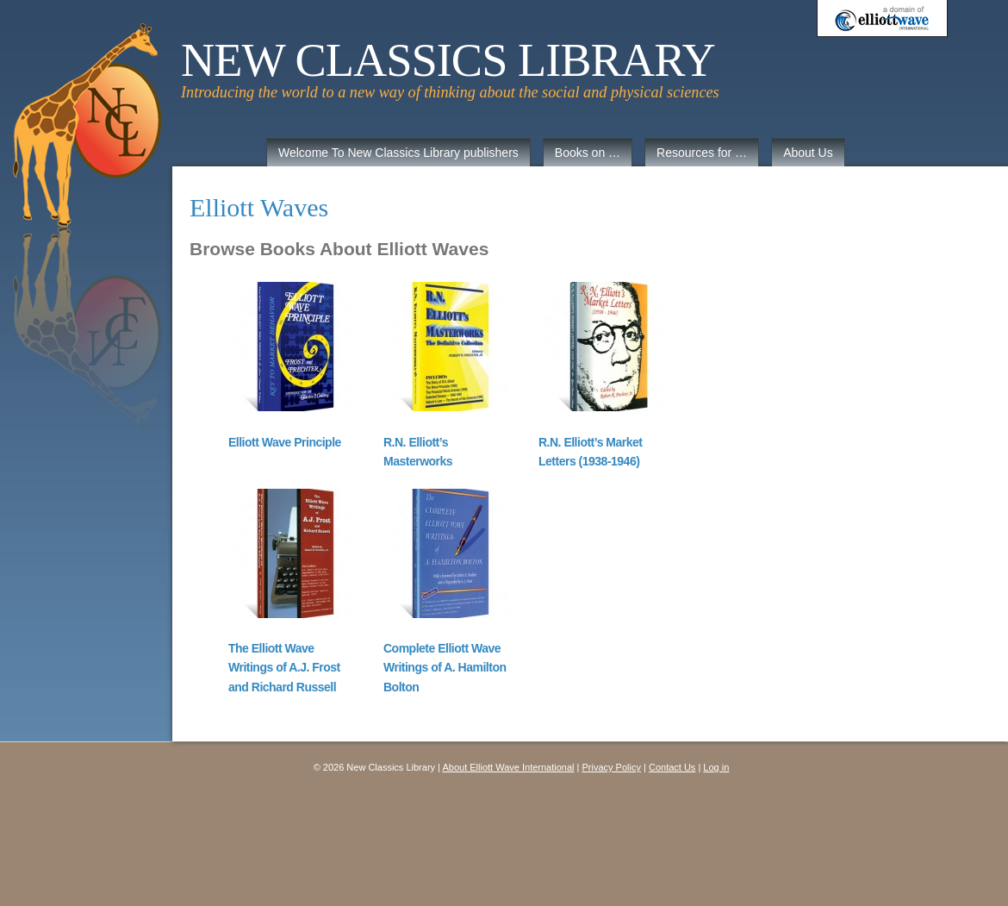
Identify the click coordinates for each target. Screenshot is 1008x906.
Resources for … (701, 152)
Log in (716, 767)
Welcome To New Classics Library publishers (398, 152)
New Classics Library (448, 60)
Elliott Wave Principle (284, 442)
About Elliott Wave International (508, 767)
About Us (808, 152)
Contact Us (672, 767)
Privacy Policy (611, 767)
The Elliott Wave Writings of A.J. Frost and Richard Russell (284, 667)
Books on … (587, 152)
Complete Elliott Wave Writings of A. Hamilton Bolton (445, 667)
